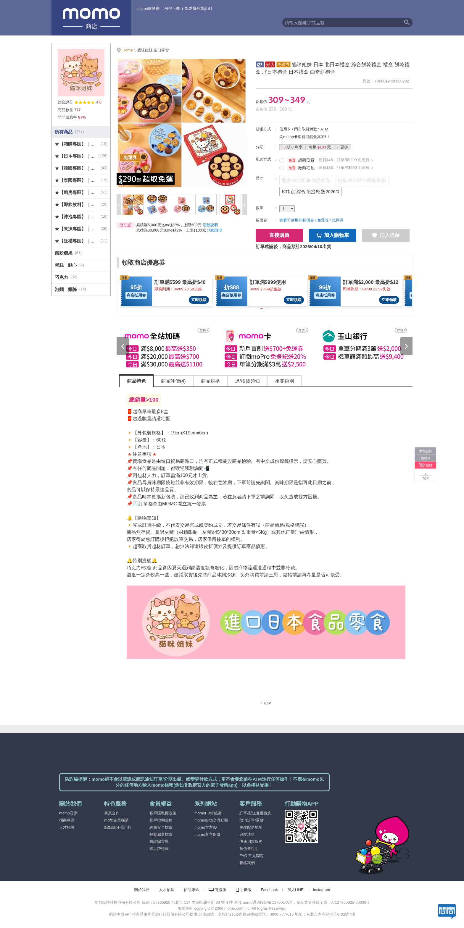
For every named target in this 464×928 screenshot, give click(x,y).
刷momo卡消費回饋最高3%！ (304, 137)
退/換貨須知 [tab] (247, 381)
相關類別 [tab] (284, 381)
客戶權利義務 (161, 820)
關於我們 (141, 889)
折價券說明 (249, 848)
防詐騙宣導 (159, 841)
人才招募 (67, 827)
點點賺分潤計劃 (198, 8)
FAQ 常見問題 (251, 855)
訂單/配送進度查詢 (255, 813)
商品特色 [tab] (136, 381)
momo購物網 (148, 8)
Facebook (269, 889)
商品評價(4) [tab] (173, 381)
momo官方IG (205, 827)
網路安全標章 (161, 827)
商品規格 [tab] (210, 381)
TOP (267, 703)
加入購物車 (332, 235)
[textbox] (341, 22)
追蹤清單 (247, 834)
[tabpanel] (266, 549)
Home (128, 50)
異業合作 (112, 813)
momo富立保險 (207, 834)
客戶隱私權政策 (162, 813)
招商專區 (67, 820)
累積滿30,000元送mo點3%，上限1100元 (171, 230)
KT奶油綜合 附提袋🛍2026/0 (310, 191)
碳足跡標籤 (159, 848)
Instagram (321, 889)
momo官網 (68, 813)
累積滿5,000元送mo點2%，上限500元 (169, 225)
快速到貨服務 (250, 841)
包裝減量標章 (161, 834)
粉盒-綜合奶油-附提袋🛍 (362, 180)
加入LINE (295, 889)
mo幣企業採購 (116, 820)
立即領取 (199, 300)
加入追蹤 (386, 235)
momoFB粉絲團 (208, 813)
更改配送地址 (250, 827)
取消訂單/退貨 (251, 820)
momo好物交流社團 (211, 820)
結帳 (429, 465)
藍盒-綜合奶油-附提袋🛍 (306, 180)
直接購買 (279, 235)
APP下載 (172, 8)
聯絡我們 (247, 863)
